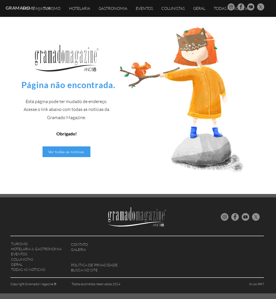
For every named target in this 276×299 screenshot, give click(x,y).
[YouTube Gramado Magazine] (250, 6)
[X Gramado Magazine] (260, 6)
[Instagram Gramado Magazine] (231, 6)
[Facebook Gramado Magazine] (240, 6)
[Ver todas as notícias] (66, 151)
